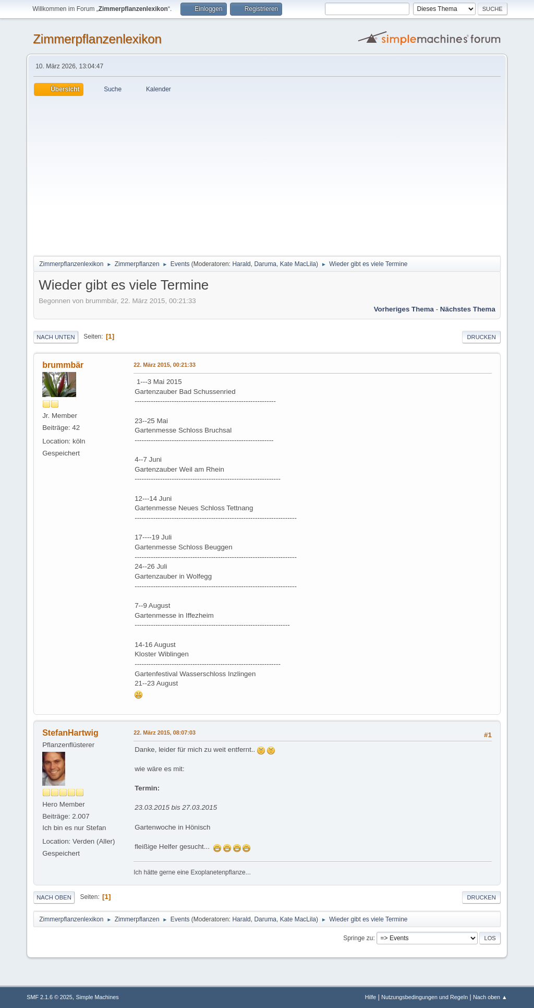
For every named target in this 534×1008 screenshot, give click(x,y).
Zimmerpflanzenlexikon (97, 39)
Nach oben (54, 897)
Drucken (481, 337)
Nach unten (56, 337)
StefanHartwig (70, 732)
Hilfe (371, 997)
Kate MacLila (298, 264)
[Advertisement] (267, 174)
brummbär (62, 365)
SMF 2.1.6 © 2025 (49, 997)
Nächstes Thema (467, 309)
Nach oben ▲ (490, 997)
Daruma (265, 264)
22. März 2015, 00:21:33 (165, 365)
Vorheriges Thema (404, 309)
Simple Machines (97, 997)
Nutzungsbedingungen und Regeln (424, 997)
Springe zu (358, 938)
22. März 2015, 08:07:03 (165, 732)
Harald (241, 264)
